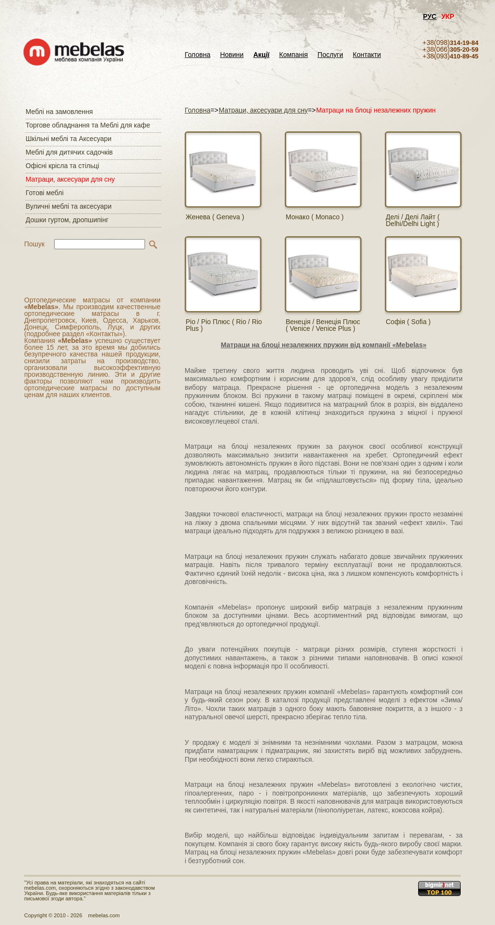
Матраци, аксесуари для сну (70, 179)
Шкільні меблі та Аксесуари (69, 138)
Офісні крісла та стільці (62, 166)
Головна (197, 54)
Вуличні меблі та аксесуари (69, 206)
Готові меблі (45, 193)
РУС (430, 16)
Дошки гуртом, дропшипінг (67, 220)
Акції (261, 54)
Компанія (293, 54)
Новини (232, 54)
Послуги (330, 54)
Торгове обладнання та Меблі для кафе (88, 125)
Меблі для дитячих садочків (69, 152)
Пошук (34, 244)
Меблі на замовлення (59, 111)
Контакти (367, 54)
